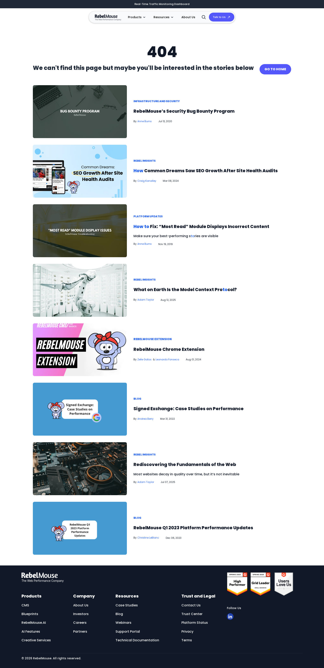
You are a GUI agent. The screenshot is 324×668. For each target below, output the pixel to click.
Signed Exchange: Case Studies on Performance (205, 407)
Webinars (123, 621)
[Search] (199, 17)
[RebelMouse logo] (119, 575)
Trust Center (191, 612)
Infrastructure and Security (159, 100)
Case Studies (127, 603)
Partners (80, 629)
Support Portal (128, 629)
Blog (137, 397)
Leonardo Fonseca (167, 357)
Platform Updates (149, 210)
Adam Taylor (145, 298)
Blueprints (29, 612)
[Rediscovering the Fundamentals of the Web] (80, 466)
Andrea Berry (145, 417)
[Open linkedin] (230, 615)
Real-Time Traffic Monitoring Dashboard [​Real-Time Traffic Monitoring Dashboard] (162, 4)
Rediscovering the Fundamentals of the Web (200, 462)
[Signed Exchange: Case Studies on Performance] (80, 407)
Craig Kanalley (146, 183)
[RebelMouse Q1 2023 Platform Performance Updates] (80, 526)
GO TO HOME (275, 67)
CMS (25, 603)
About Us (184, 18)
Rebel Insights (145, 154)
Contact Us (191, 603)
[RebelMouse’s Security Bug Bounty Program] (80, 109)
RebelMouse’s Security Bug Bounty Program (200, 109)
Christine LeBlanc (148, 536)
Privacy (187, 629)
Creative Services (36, 638)
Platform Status (194, 621)
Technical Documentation (137, 638)
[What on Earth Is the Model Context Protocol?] (80, 288)
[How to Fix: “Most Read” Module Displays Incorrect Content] (80, 228)
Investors (81, 612)
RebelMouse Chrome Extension (180, 347)
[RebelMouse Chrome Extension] (80, 347)
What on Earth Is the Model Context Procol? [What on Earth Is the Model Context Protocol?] (201, 288)
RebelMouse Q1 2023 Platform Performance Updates (211, 526)
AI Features (30, 629)
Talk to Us (217, 18)
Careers (80, 621)
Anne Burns (144, 119)
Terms (186, 638)
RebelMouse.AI (33, 621)
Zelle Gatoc (144, 357)
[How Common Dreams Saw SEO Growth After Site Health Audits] (80, 169)
